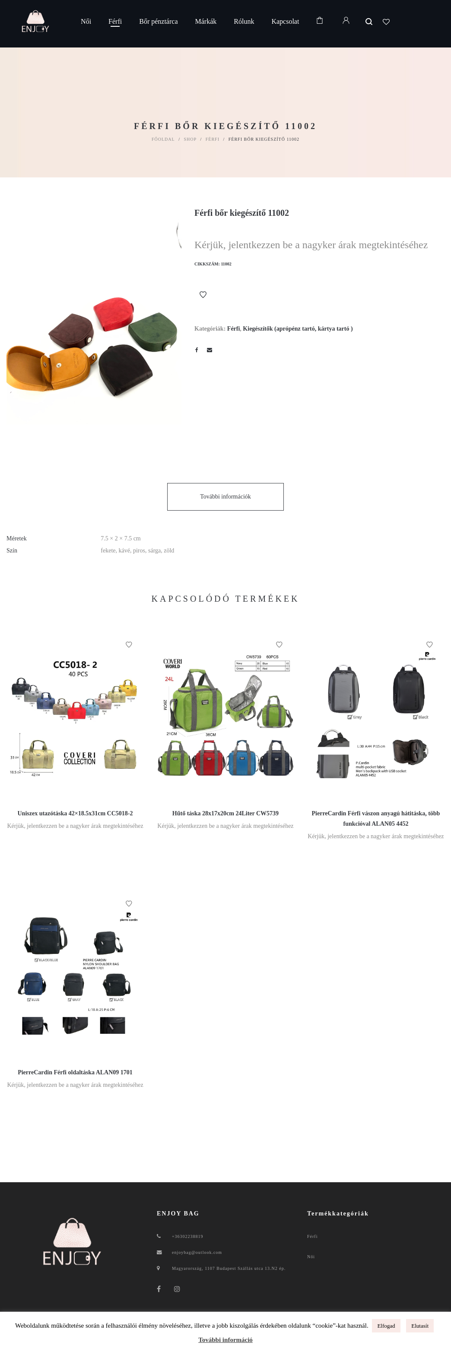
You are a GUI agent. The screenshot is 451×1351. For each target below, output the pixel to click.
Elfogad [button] (386, 1326)
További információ (225, 1339)
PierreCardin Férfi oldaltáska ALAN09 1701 (75, 1072)
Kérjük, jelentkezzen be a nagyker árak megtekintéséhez (311, 244)
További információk (225, 496)
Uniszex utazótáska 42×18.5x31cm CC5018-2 (75, 813)
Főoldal (163, 139)
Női (311, 1256)
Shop (190, 139)
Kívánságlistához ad (203, 295)
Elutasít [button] (420, 1326)
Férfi (212, 139)
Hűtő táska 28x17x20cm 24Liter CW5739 (225, 813)
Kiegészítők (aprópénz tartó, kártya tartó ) (298, 328)
